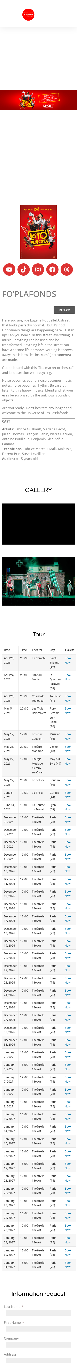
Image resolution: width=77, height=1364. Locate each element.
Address (10, 1354)
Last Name (12, 1306)
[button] (67, 13)
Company (11, 1338)
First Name (13, 1322)
